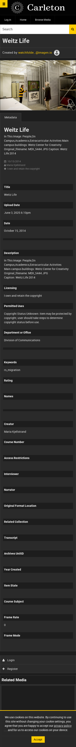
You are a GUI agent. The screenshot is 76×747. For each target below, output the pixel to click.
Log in (7, 19)
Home (23, 19)
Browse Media (43, 19)
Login (8, 660)
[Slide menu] (3, 3)
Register (10, 669)
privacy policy (63, 726)
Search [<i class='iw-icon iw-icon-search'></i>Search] (72, 29)
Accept (38, 739)
